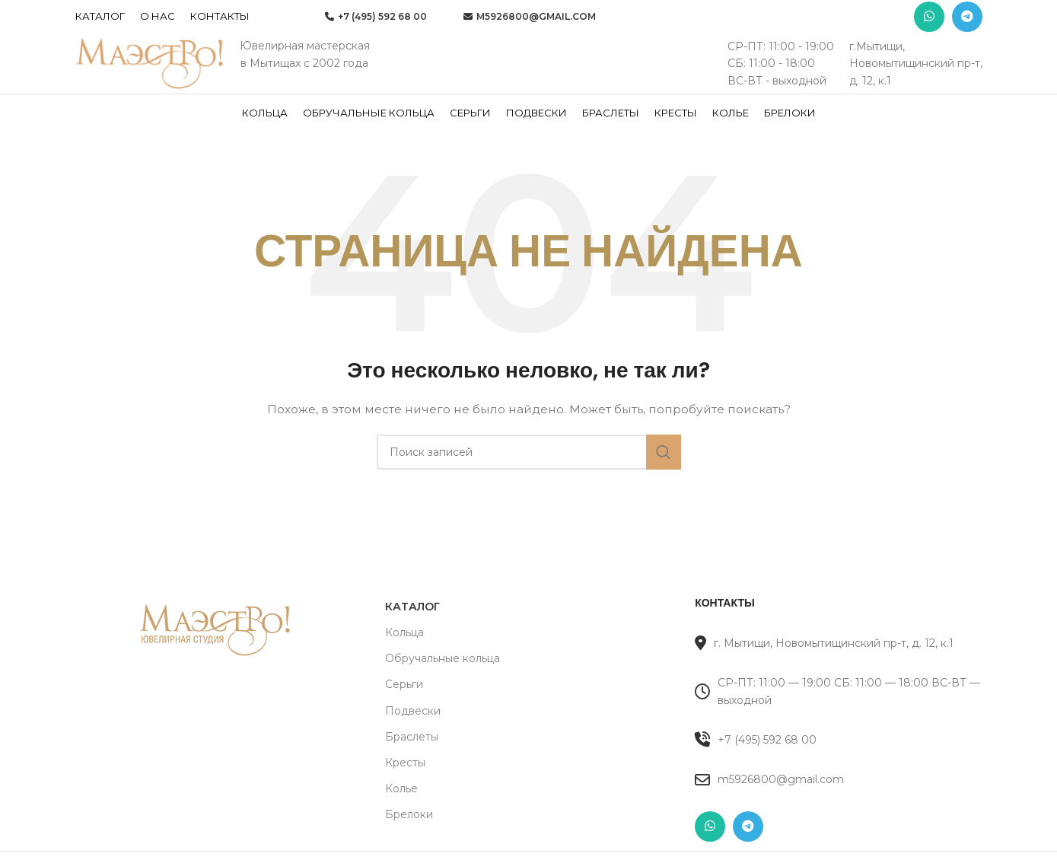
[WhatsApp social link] (929, 19)
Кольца (404, 656)
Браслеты (411, 760)
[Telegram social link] (967, 19)
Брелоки (409, 839)
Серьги (404, 708)
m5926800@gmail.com (529, 18)
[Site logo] (151, 77)
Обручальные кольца (442, 682)
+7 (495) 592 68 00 (376, 18)
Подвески (413, 734)
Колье (401, 812)
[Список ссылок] (838, 763)
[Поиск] (529, 475)
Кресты (405, 786)
